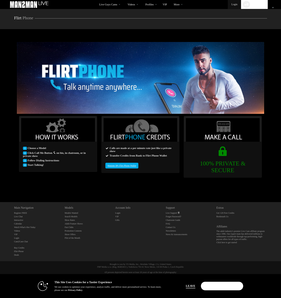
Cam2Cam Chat (21, 241)
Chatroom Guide (173, 220)
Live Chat (18, 216)
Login (234, 4)
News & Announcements (176, 234)
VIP (165, 4)
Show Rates (70, 220)
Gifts (117, 220)
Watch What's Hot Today (24, 227)
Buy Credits (19, 248)
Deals (16, 255)
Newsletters (171, 231)
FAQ (168, 223)
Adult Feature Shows (74, 223)
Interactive (18, 220)
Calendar (18, 223)
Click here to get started (226, 242)
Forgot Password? (173, 216)
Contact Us (170, 227)
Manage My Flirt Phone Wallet (122, 165)
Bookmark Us (222, 216)
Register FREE (20, 213)
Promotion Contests (73, 231)
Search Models (71, 216)
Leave (190, 285)
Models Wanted (71, 213)
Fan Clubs (69, 227)
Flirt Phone (19, 251)
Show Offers (70, 234)
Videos (131, 4)
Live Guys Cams (108, 4)
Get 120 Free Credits (225, 213)
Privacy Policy (75, 290)
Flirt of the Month (72, 238)
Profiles (149, 4)
